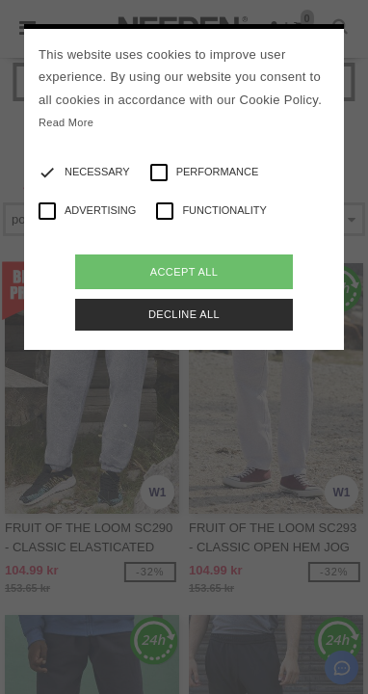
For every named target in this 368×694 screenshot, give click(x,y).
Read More (66, 122)
